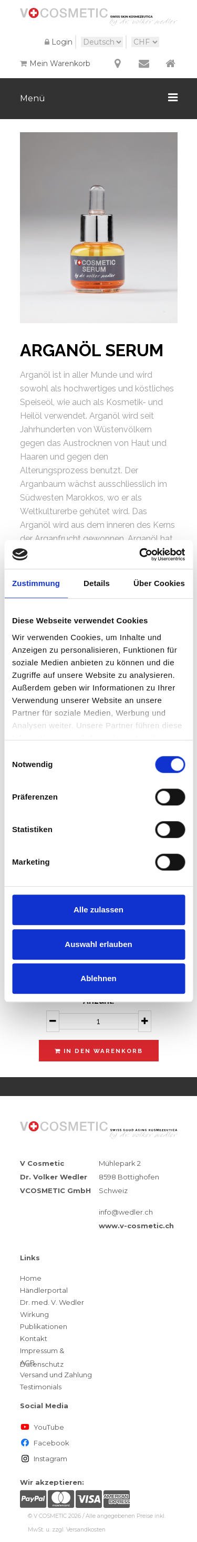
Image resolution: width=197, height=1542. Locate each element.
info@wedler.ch (126, 1212)
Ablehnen (98, 978)
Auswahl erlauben (98, 944)
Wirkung (34, 1314)
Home (31, 1278)
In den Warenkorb (99, 1051)
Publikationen (43, 1326)
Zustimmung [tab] (36, 583)
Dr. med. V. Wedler (52, 1302)
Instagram (43, 1458)
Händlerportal (44, 1290)
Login (57, 42)
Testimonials (40, 1387)
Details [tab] (97, 583)
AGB (27, 1362)
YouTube (42, 1427)
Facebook (44, 1443)
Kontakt (33, 1338)
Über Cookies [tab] (159, 583)
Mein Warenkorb (55, 63)
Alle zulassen (98, 909)
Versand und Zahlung (56, 1374)
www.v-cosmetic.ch (136, 1225)
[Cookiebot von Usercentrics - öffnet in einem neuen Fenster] (140, 554)
